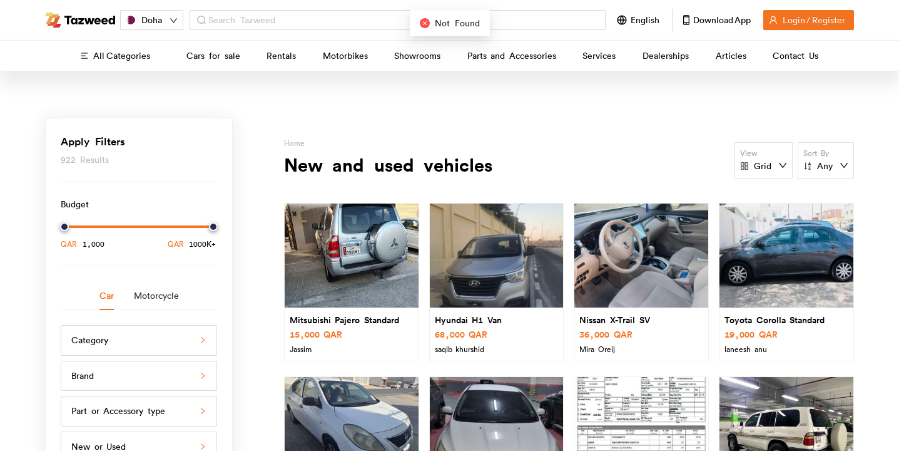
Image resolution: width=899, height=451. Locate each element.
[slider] (64, 226)
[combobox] (403, 20)
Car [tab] (106, 295)
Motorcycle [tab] (156, 295)
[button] (138, 340)
